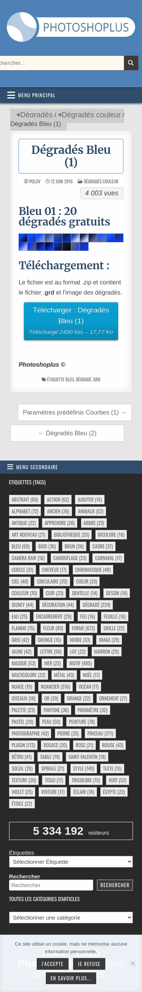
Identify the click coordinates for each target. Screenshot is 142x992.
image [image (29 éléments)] (109, 639)
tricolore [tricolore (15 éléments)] (86, 780)
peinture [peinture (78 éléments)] (82, 721)
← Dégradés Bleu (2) (67, 433)
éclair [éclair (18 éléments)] (83, 791)
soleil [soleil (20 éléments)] (22, 768)
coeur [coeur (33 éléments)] (86, 581)
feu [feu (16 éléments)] (87, 616)
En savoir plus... (71, 978)
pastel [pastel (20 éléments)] (22, 721)
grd (96, 379)
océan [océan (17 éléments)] (88, 686)
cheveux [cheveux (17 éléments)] (54, 569)
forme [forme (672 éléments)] (83, 628)
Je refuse (89, 963)
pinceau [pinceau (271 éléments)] (100, 733)
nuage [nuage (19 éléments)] (22, 686)
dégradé (83, 379)
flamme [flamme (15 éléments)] (23, 628)
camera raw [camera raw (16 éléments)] (28, 558)
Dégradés (36, 115)
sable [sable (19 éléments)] (49, 756)
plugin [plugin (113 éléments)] (23, 745)
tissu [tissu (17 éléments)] (54, 780)
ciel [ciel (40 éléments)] (20, 581)
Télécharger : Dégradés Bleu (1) (71, 321)
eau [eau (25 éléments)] (19, 616)
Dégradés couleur (91, 115)
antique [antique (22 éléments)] (24, 523)
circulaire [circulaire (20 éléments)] (52, 581)
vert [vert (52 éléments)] (117, 780)
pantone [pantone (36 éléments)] (56, 710)
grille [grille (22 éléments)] (113, 628)
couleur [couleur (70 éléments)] (24, 593)
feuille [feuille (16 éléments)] (115, 616)
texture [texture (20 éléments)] (24, 780)
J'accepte (53, 963)
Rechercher (25, 876)
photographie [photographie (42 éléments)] (30, 733)
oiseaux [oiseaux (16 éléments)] (24, 698)
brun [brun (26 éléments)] (74, 546)
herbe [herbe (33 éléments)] (80, 639)
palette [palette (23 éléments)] (23, 710)
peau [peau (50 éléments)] (51, 721)
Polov (34, 181)
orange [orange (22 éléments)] (79, 698)
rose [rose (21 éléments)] (85, 745)
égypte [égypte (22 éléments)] (114, 791)
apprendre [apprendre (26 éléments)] (60, 523)
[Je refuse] (132, 963)
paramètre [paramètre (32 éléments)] (93, 710)
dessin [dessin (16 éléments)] (116, 593)
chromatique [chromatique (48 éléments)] (93, 569)
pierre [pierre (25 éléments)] (68, 733)
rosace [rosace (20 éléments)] (55, 745)
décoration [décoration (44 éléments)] (58, 604)
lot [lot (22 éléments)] (77, 651)
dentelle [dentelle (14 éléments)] (84, 593)
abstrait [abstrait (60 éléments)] (25, 499)
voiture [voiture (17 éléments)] (52, 791)
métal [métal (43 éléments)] (64, 675)
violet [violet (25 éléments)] (22, 791)
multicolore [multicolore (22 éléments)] (28, 675)
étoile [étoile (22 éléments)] (22, 803)
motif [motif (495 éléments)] (80, 663)
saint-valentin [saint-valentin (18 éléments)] (87, 756)
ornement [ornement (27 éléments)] (113, 698)
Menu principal (37, 95)
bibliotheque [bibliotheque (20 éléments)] (71, 534)
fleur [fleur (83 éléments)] (53, 628)
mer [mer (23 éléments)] (52, 663)
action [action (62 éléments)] (58, 499)
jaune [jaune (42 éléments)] (21, 651)
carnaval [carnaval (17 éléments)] (108, 558)
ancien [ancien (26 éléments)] (58, 511)
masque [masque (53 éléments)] (24, 663)
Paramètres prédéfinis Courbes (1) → (74, 412)
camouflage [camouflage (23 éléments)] (69, 558)
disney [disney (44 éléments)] (22, 604)
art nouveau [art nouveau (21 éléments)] (28, 534)
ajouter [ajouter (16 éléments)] (89, 499)
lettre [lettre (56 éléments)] (50, 651)
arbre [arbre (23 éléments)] (94, 523)
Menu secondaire (37, 467)
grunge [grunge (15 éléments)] (49, 639)
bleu (70, 379)
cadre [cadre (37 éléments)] (102, 546)
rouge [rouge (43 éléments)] (112, 745)
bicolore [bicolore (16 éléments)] (111, 534)
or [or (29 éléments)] (51, 698)
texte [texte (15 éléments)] (112, 768)
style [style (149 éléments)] (83, 768)
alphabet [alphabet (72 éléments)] (25, 511)
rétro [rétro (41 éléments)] (21, 756)
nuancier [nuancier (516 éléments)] (55, 686)
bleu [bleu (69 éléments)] (21, 546)
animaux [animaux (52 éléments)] (90, 511)
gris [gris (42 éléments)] (20, 639)
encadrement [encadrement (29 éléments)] (53, 616)
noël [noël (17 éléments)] (91, 675)
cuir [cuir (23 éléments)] (54, 593)
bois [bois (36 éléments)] (47, 546)
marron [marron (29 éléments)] (106, 651)
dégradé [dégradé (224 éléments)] (96, 604)
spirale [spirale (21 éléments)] (52, 768)
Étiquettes (21, 852)
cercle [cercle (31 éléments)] (22, 569)
